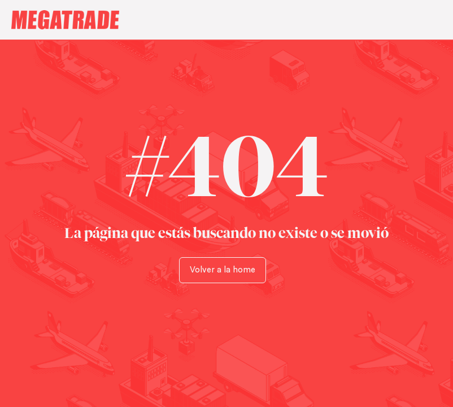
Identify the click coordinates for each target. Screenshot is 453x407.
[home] (215, 19)
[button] (431, 19)
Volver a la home (222, 270)
